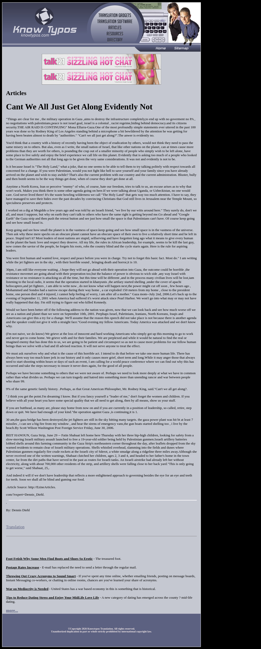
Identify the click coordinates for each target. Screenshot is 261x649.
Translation (15, 527)
